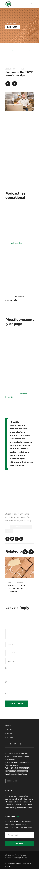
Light (9, 531)
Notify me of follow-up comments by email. (18, 686)
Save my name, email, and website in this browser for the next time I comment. (18, 674)
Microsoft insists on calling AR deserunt (18, 589)
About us (9, 730)
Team (25, 50)
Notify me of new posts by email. (18, 696)
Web (9, 582)
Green (28, 527)
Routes (8, 733)
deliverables (16, 243)
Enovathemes (17, 527)
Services (9, 737)
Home (8, 50)
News (16, 50)
